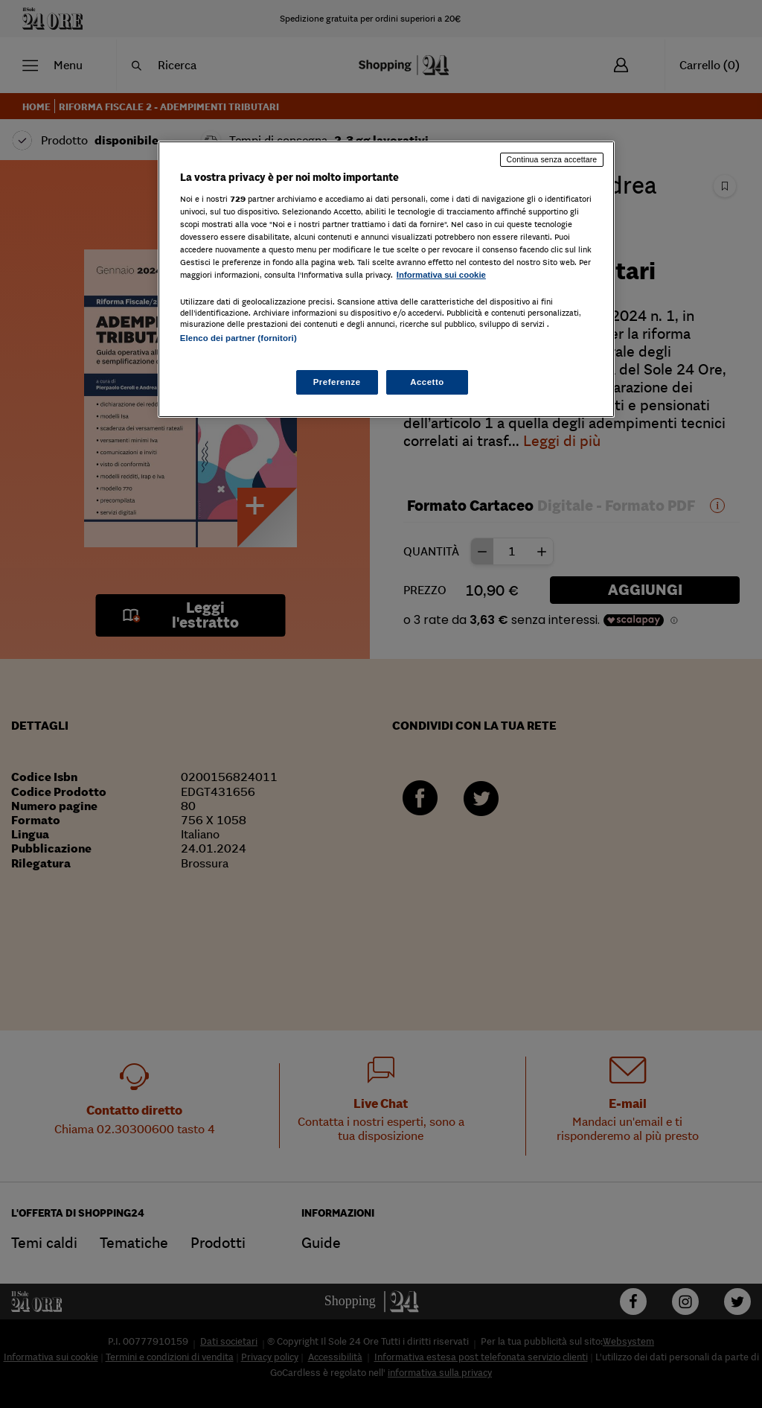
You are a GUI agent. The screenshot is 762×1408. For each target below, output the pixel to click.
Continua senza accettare (552, 159)
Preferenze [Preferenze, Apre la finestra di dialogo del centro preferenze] (337, 382)
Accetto (427, 382)
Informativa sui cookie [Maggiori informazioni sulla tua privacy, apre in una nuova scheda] (441, 274)
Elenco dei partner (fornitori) (238, 338)
